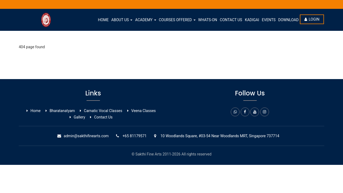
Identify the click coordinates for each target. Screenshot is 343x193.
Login (311, 19)
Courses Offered (177, 20)
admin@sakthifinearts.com (86, 136)
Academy (145, 20)
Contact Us (231, 20)
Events (268, 20)
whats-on (207, 20)
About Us (121, 20)
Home (103, 20)
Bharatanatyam (62, 111)
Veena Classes (143, 111)
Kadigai (252, 20)
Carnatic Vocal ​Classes (103, 111)
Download (288, 20)
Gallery (79, 117)
